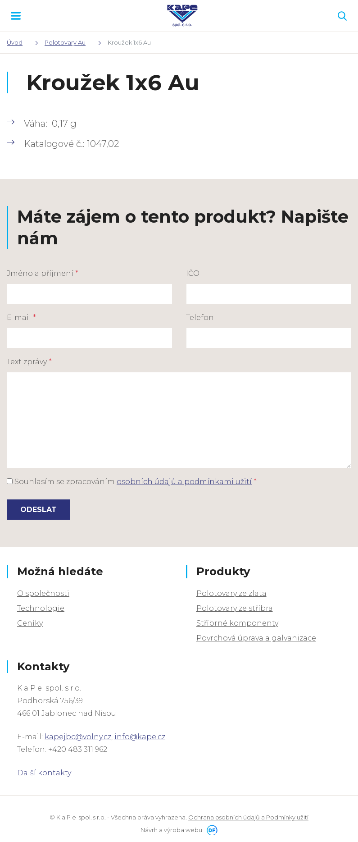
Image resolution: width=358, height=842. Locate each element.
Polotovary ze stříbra (234, 608)
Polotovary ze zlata (231, 593)
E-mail (21, 317)
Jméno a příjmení (42, 273)
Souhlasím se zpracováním (132, 481)
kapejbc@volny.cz (78, 736)
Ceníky (30, 623)
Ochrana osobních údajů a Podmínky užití (248, 817)
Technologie (40, 608)
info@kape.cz (139, 736)
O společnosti (43, 593)
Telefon (200, 317)
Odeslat (38, 509)
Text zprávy (29, 361)
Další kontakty (44, 773)
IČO (192, 273)
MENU (16, 16)
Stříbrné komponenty (237, 623)
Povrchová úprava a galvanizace (256, 638)
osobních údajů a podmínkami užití (184, 481)
